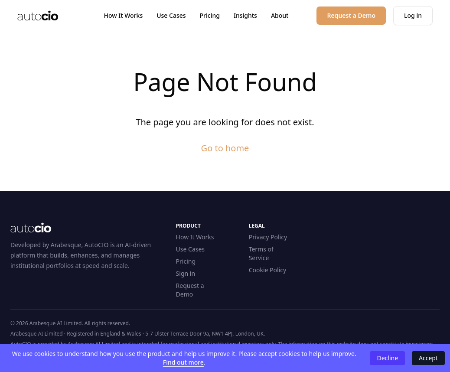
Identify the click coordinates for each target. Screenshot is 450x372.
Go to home (225, 148)
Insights (245, 15)
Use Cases (171, 15)
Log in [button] (413, 15)
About (280, 15)
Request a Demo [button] (351, 15)
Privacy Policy (268, 237)
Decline (387, 358)
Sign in (185, 273)
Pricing (210, 15)
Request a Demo (190, 289)
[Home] (38, 15)
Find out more (183, 362)
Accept (428, 358)
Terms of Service (261, 253)
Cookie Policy (267, 270)
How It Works (123, 15)
